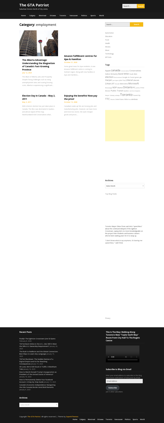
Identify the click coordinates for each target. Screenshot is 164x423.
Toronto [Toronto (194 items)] (126, 94)
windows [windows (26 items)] (134, 99)
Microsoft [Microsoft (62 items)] (133, 83)
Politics (84, 15)
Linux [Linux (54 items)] (108, 83)
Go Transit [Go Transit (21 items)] (131, 77)
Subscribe (112, 388)
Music (107, 50)
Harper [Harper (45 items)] (108, 80)
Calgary (32, 15)
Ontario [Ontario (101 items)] (128, 87)
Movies (107, 47)
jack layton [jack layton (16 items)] (116, 80)
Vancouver (74, 15)
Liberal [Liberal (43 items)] (129, 80)
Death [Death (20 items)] (131, 74)
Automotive (109, 33)
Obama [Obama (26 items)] (119, 88)
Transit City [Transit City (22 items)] (136, 95)
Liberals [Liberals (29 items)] (136, 80)
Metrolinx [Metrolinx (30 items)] (124, 84)
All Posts (108, 57)
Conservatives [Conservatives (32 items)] (135, 70)
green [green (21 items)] (137, 77)
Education (108, 36)
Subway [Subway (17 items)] (112, 95)
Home (23, 15)
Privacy (107, 318)
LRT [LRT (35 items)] (113, 83)
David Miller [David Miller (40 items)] (123, 73)
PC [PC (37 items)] (134, 87)
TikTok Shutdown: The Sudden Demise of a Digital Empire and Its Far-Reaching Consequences (36, 361)
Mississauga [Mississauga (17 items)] (108, 88)
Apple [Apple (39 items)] (107, 70)
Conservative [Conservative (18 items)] (125, 71)
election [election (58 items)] (109, 76)
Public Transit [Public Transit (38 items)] (117, 90)
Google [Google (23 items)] (124, 77)
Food (107, 40)
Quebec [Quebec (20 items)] (126, 91)
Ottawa (53, 15)
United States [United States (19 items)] (119, 99)
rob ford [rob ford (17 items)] (132, 91)
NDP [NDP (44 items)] (114, 87)
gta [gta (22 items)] (141, 77)
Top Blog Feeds (111, 194)
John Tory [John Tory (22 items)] (122, 80)
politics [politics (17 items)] (138, 88)
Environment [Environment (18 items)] (118, 77)
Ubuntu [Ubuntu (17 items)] (112, 99)
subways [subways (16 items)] (117, 95)
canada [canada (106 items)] (115, 70)
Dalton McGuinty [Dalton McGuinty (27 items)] (111, 74)
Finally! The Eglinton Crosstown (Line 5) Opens (37, 339)
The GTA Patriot (34, 5)
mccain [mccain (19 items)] (117, 84)
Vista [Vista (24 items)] (126, 99)
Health (107, 43)
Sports (93, 15)
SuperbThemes (72, 416)
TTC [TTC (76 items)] (107, 99)
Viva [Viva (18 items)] (129, 99)
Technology (109, 54)
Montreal (42, 15)
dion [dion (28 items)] (135, 74)
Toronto (62, 15)
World (101, 15)
